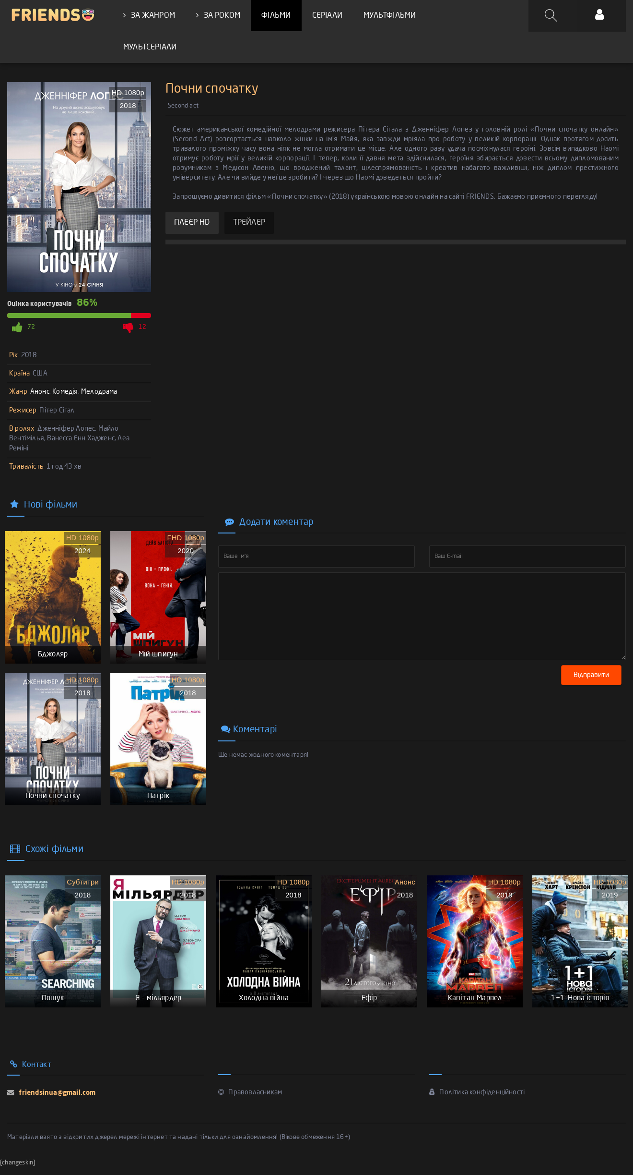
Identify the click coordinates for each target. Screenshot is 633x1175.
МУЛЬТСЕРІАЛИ (149, 47)
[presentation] (291, 682)
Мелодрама (99, 392)
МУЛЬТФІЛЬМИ (389, 16)
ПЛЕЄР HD (192, 224)
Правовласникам (250, 1100)
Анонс (39, 392)
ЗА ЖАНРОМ (149, 16)
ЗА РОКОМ (218, 16)
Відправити (593, 675)
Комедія (65, 392)
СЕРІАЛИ (327, 16)
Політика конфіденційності (477, 1100)
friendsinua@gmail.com (56, 1100)
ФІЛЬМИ (276, 16)
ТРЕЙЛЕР (249, 224)
